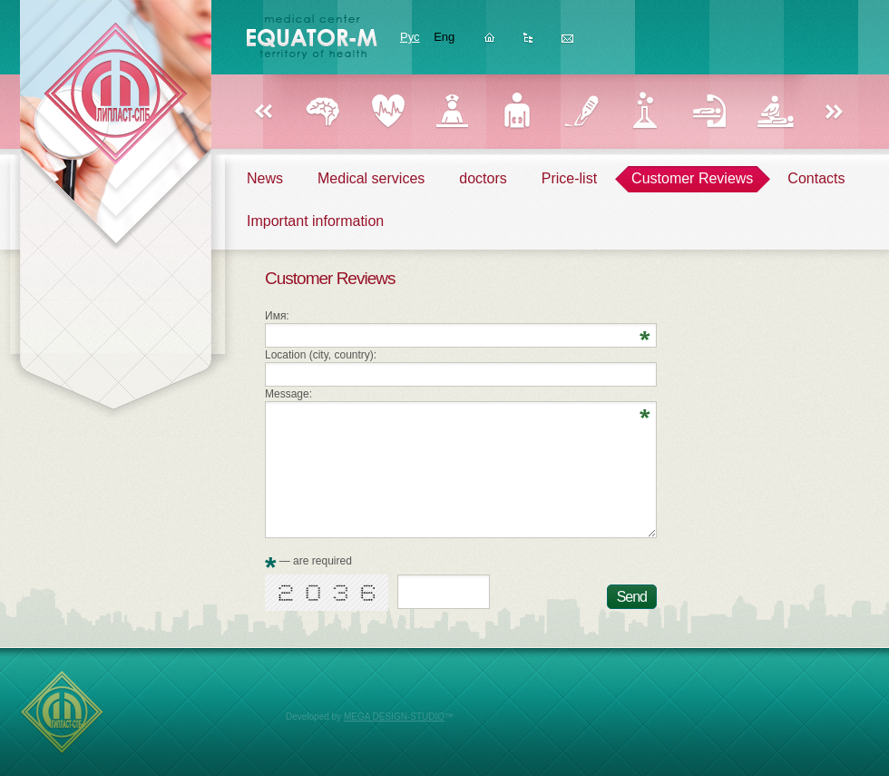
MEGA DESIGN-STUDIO (394, 717)
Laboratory (645, 111)
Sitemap (528, 43)
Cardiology (388, 111)
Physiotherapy (774, 111)
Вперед (834, 112)
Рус (410, 37)
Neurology (323, 111)
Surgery (581, 111)
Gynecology (452, 111)
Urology (517, 111)
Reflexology (710, 111)
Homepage (489, 43)
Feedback (567, 43)
